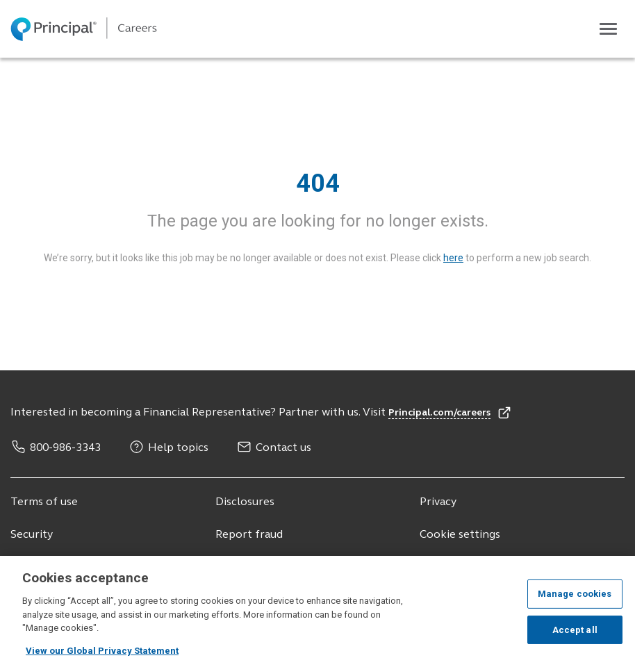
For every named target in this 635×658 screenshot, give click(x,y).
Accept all (574, 635)
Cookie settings (460, 535)
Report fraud (249, 535)
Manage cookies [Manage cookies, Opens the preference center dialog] (575, 599)
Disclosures (244, 502)
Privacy (438, 502)
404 (318, 183)
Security (31, 535)
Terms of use (44, 502)
